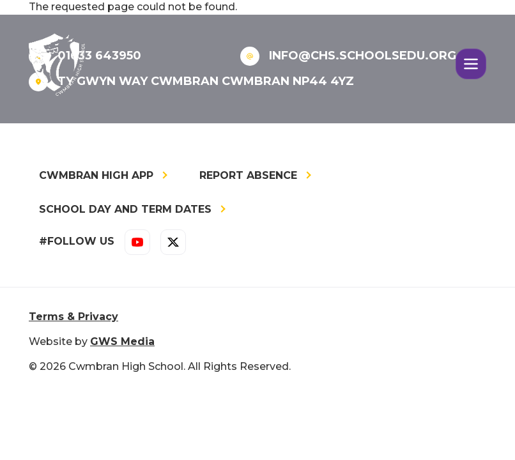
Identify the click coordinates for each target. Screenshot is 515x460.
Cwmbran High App (96, 175)
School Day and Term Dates (125, 209)
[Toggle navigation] (471, 64)
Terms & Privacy (73, 316)
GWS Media (122, 341)
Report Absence (248, 175)
